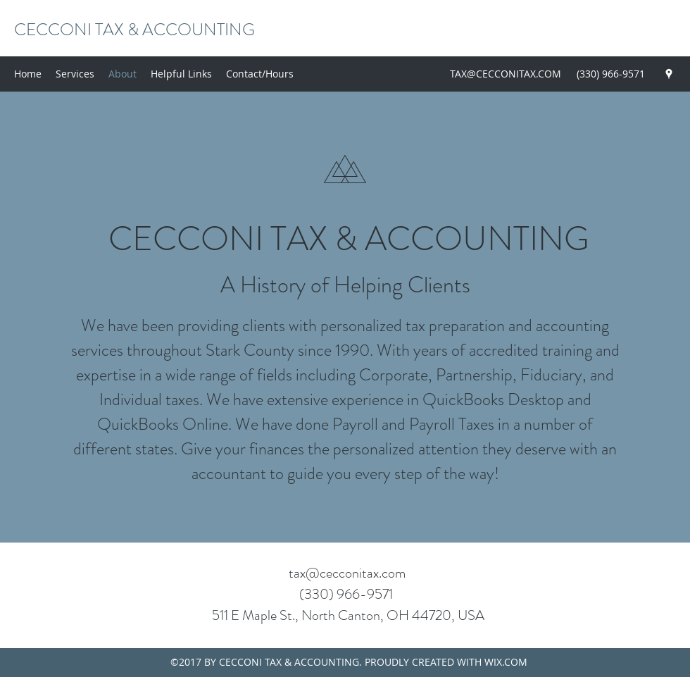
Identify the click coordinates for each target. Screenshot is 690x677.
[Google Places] (669, 74)
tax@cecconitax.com (347, 573)
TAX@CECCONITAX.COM (505, 73)
